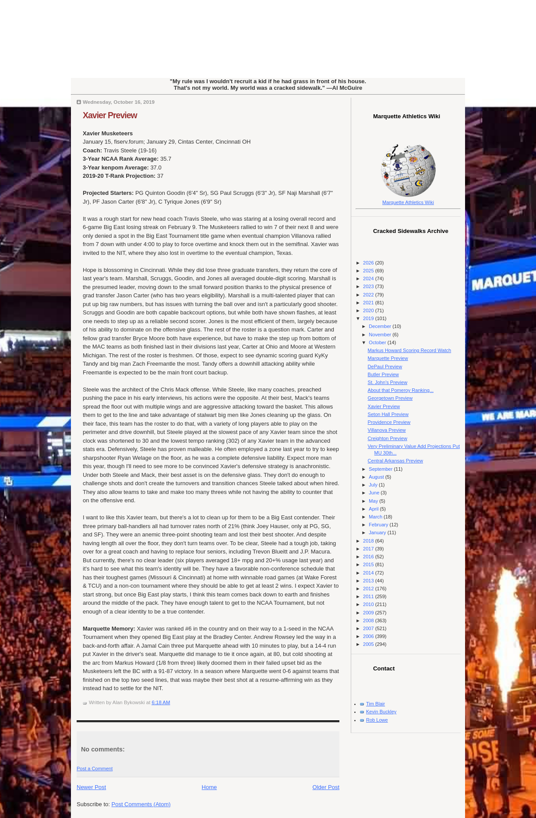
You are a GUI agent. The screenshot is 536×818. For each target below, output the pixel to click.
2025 (369, 270)
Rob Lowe (377, 720)
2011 (369, 596)
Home (209, 787)
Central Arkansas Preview (395, 460)
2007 (369, 628)
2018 (369, 540)
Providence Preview (389, 422)
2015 (369, 564)
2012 (369, 588)
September (381, 469)
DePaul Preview (385, 366)
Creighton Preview (387, 438)
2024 (369, 278)
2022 (369, 294)
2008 (369, 620)
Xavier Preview (110, 115)
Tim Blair (375, 703)
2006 (369, 636)
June (375, 492)
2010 (369, 604)
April (374, 508)
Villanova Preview (387, 430)
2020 (369, 310)
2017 (369, 548)
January (378, 532)
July (374, 484)
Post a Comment (95, 768)
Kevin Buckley (381, 711)
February (379, 524)
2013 (369, 580)
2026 (369, 262)
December (380, 326)
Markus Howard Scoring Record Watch (409, 350)
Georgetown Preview (390, 398)
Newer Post (91, 787)
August (377, 477)
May (374, 501)
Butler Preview (383, 374)
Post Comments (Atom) (141, 804)
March (376, 516)
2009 (369, 612)
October (378, 342)
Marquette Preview (388, 358)
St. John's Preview (388, 382)
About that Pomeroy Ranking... (401, 390)
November (380, 334)
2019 (369, 318)
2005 (369, 644)
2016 (369, 556)
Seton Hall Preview (388, 414)
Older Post (326, 787)
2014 (369, 572)
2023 (369, 286)
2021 (369, 302)
